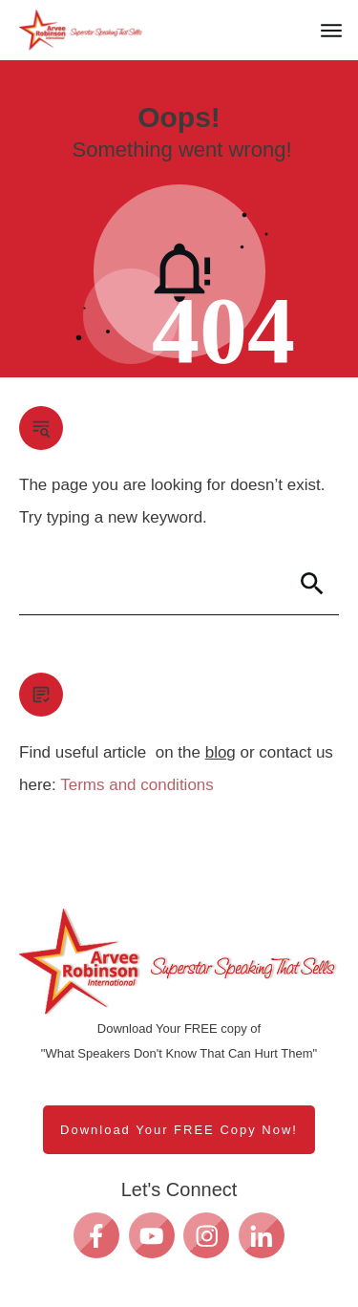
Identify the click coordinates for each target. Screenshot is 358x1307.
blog (220, 752)
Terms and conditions (137, 785)
